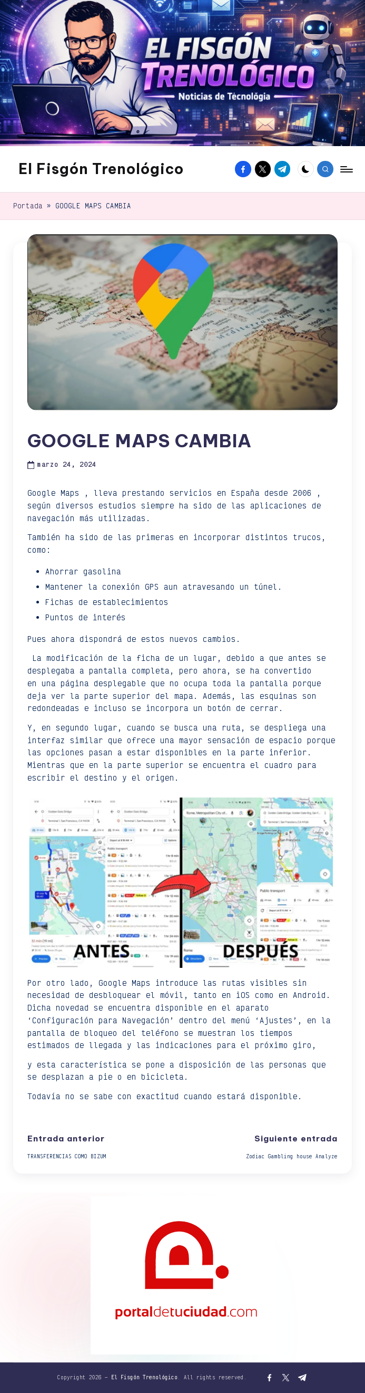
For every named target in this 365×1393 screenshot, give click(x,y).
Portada (28, 205)
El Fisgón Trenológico (101, 169)
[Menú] (345, 169)
